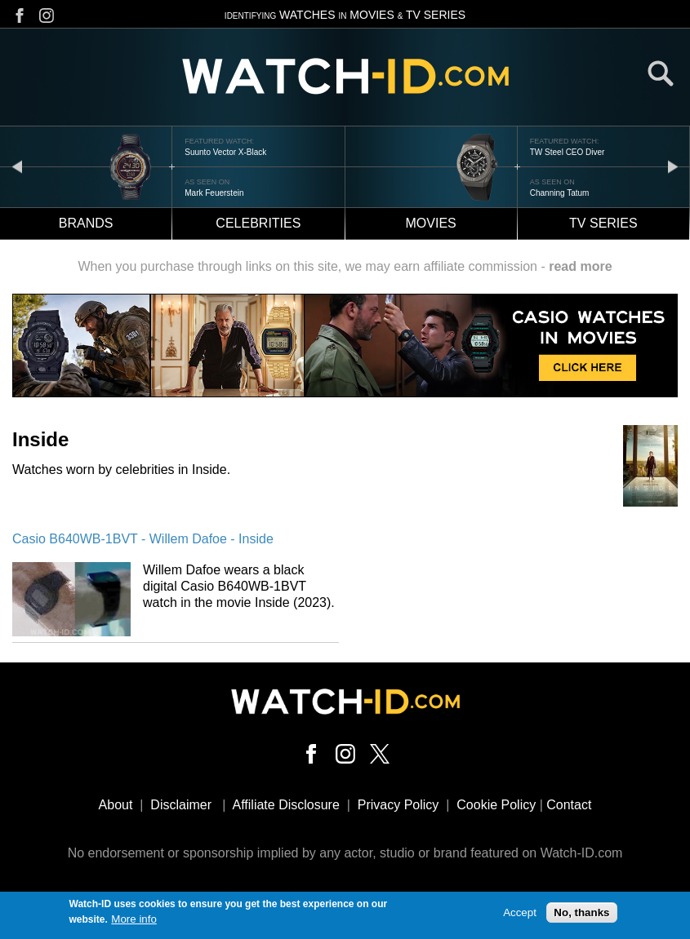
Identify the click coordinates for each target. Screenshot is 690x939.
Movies (431, 223)
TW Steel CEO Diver (567, 152)
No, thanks (581, 915)
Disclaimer (180, 805)
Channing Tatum (560, 192)
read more (580, 266)
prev (17, 166)
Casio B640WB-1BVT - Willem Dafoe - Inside (143, 539)
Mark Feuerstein (214, 192)
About (116, 805)
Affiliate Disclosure (286, 805)
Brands (86, 223)
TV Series (603, 223)
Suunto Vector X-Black (225, 152)
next (673, 166)
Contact (568, 805)
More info (134, 921)
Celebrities (258, 223)
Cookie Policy (496, 805)
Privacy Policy (398, 805)
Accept (519, 915)
